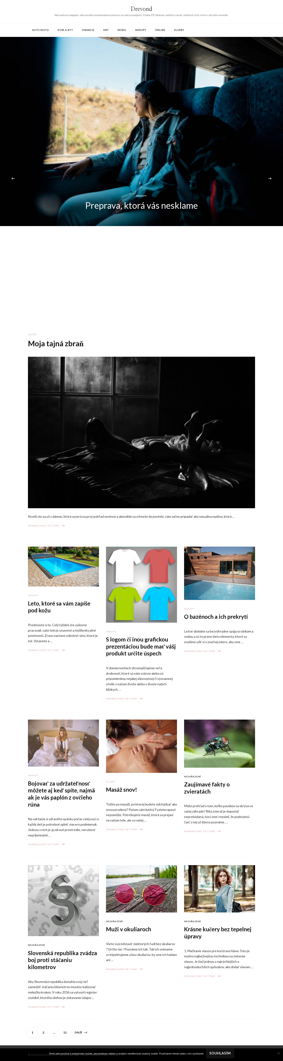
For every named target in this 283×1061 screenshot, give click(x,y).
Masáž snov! (121, 789)
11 (66, 1031)
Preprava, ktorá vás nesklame (141, 205)
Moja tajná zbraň (55, 343)
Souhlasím (220, 1053)
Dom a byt (65, 30)
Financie (88, 30)
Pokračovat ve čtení (46, 526)
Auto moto (40, 30)
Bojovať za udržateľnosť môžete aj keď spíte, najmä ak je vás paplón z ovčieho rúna (61, 794)
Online (160, 30)
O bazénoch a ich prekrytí (216, 616)
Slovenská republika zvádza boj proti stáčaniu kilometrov (62, 960)
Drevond (141, 9)
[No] (278, 1053)
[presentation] (13, 178)
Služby (179, 30)
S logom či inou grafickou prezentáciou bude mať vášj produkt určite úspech (141, 646)
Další (81, 1032)
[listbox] (141, 178)
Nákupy (140, 30)
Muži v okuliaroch (128, 929)
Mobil (122, 30)
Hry (106, 30)
